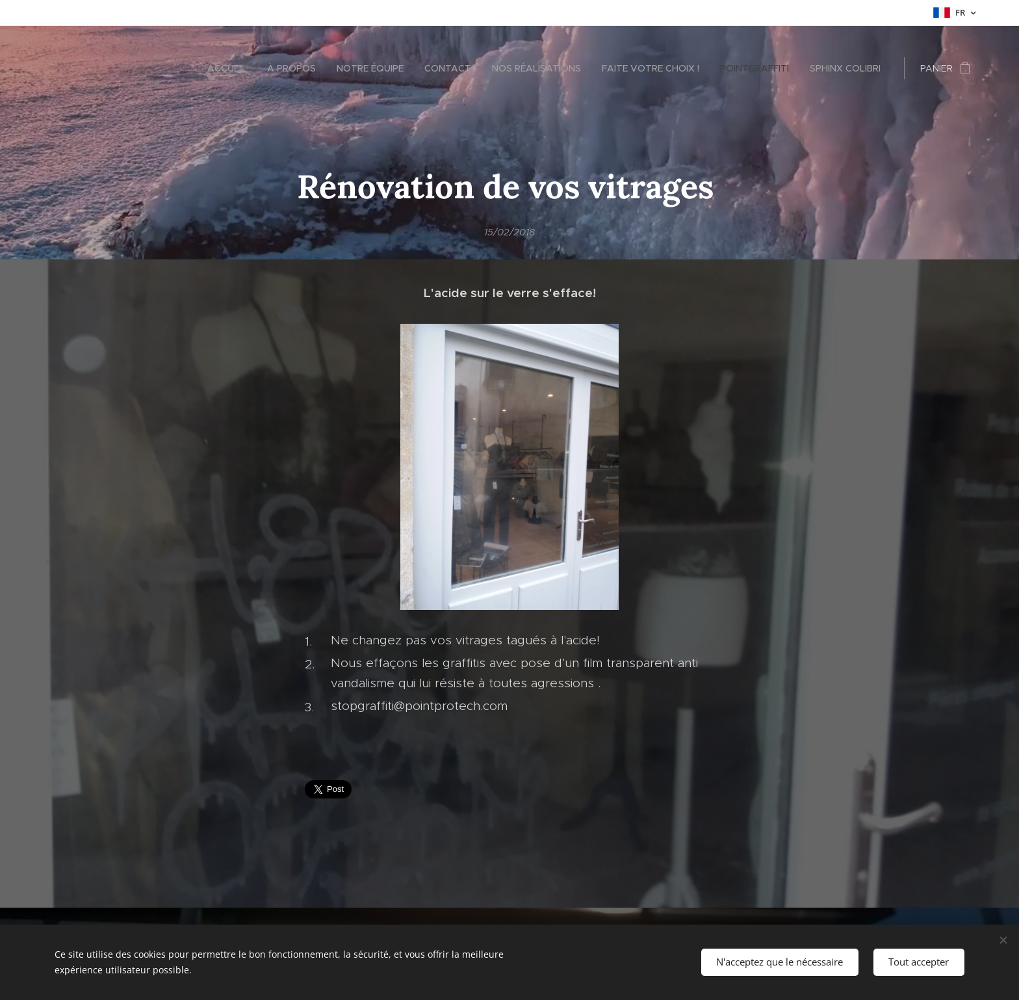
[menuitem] (230, 68)
